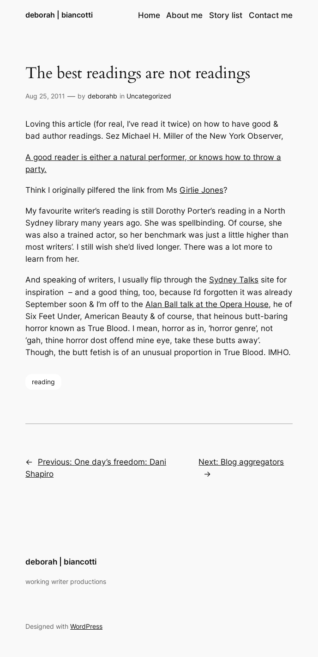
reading (43, 382)
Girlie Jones (201, 190)
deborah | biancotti (59, 15)
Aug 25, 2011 (45, 96)
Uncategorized (148, 96)
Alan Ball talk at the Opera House (207, 304)
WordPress (86, 626)
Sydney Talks (233, 279)
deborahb (102, 96)
